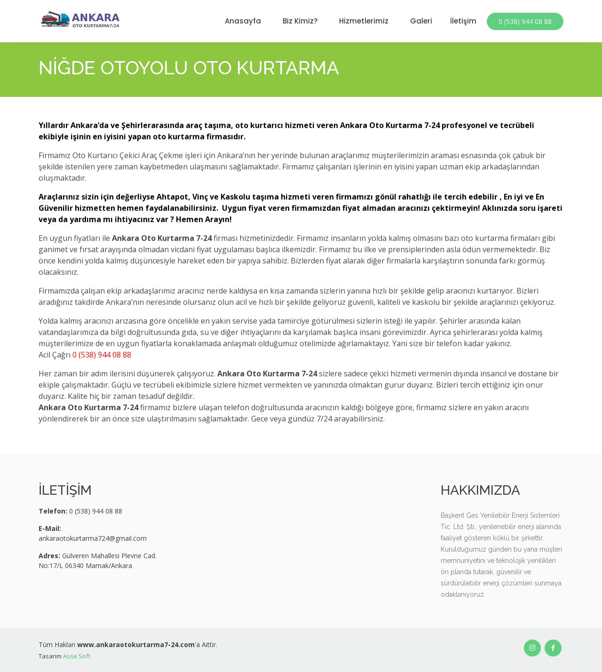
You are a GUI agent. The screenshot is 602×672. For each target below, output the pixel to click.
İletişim (463, 21)
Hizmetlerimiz (363, 21)
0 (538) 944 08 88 (525, 21)
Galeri (421, 21)
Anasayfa (243, 21)
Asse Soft (76, 656)
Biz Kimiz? (300, 21)
